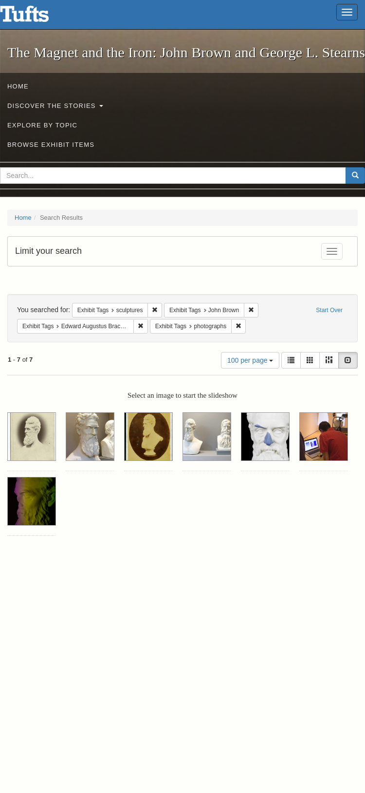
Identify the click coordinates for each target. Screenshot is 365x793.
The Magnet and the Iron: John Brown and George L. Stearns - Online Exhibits (36, 17)
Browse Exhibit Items (50, 144)
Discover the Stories (55, 105)
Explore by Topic (42, 125)
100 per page (250, 360)
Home (18, 86)
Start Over (329, 310)
